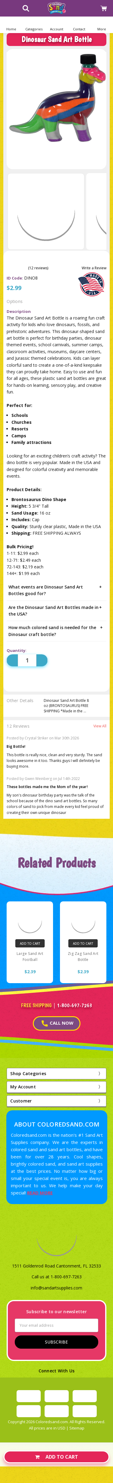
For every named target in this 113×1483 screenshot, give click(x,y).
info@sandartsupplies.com (56, 1288)
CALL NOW (58, 1023)
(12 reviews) (38, 268)
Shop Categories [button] (28, 1073)
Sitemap (76, 1428)
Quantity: (17, 650)
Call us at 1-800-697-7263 (57, 1277)
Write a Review (94, 268)
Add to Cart (56, 1457)
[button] (33, 25)
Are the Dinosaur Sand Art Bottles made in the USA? (56, 610)
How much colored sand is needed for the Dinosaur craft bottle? (56, 630)
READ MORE (40, 1193)
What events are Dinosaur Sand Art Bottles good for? (56, 590)
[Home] (11, 25)
